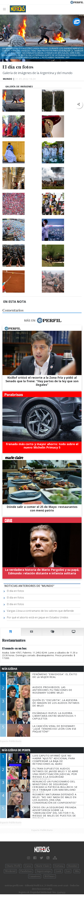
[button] (78, 104)
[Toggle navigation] (5, 9)
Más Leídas (9, 669)
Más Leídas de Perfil (16, 750)
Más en (42, 320)
